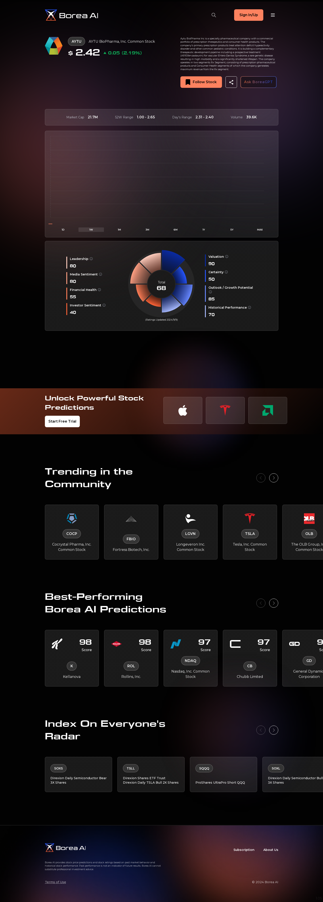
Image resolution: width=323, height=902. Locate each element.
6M (176, 229)
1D (63, 229)
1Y (204, 229)
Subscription (243, 850)
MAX (260, 229)
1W (91, 229)
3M (147, 229)
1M (119, 229)
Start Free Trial (62, 421)
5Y (231, 229)
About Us (270, 850)
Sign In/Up (248, 15)
